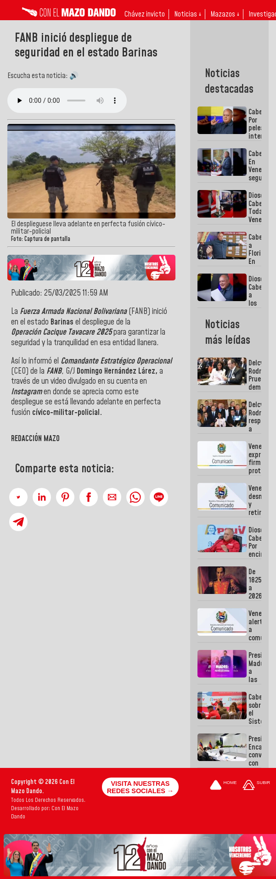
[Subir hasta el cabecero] (256, 786)
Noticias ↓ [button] (187, 14)
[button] (18, 497)
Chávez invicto (144, 14)
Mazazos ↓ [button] (224, 14)
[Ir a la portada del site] (223, 786)
